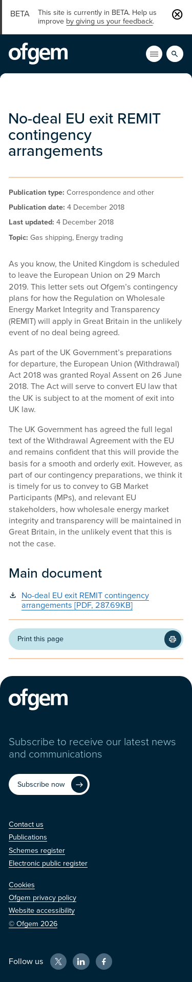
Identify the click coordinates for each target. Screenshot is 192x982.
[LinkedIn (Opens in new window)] (81, 961)
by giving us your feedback (109, 21)
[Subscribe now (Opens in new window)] (49, 784)
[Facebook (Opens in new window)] (104, 961)
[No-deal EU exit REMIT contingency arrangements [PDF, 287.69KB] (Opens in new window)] (96, 601)
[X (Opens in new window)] (58, 961)
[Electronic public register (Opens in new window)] (48, 863)
